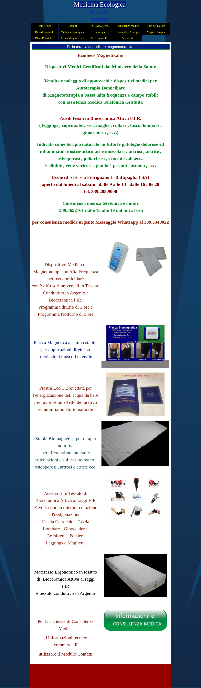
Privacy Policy (100, 12)
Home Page (44, 25)
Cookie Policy (100, 19)
